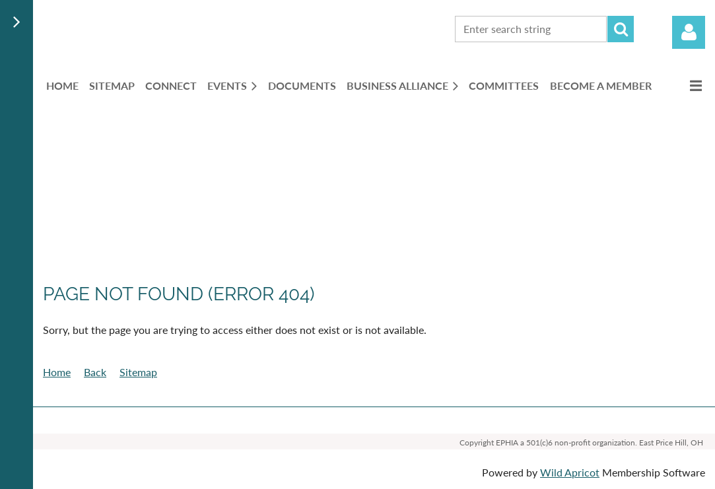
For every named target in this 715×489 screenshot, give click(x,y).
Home (57, 372)
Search (620, 29)
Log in (688, 32)
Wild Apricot (569, 472)
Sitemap (138, 372)
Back (95, 372)
